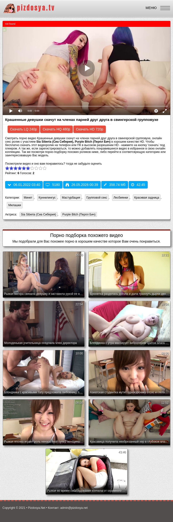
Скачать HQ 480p (56, 129)
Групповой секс (96, 197)
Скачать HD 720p (89, 129)
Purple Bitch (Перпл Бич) (78, 215)
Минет (28, 197)
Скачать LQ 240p (23, 129)
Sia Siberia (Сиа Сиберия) (38, 215)
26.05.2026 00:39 (82, 185)
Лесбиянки (121, 197)
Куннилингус (47, 197)
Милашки (14, 205)
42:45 (138, 185)
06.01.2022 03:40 (24, 185)
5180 (53, 185)
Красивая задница (146, 197)
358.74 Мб (114, 185)
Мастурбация (71, 197)
